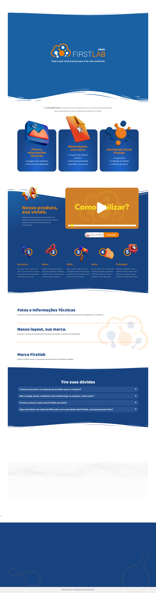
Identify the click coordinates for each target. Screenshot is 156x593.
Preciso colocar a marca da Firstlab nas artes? (43, 402)
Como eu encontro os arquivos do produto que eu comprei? (50, 389)
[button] (78, 389)
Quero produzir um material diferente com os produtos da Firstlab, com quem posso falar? (66, 409)
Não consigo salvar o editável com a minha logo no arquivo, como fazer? (57, 396)
